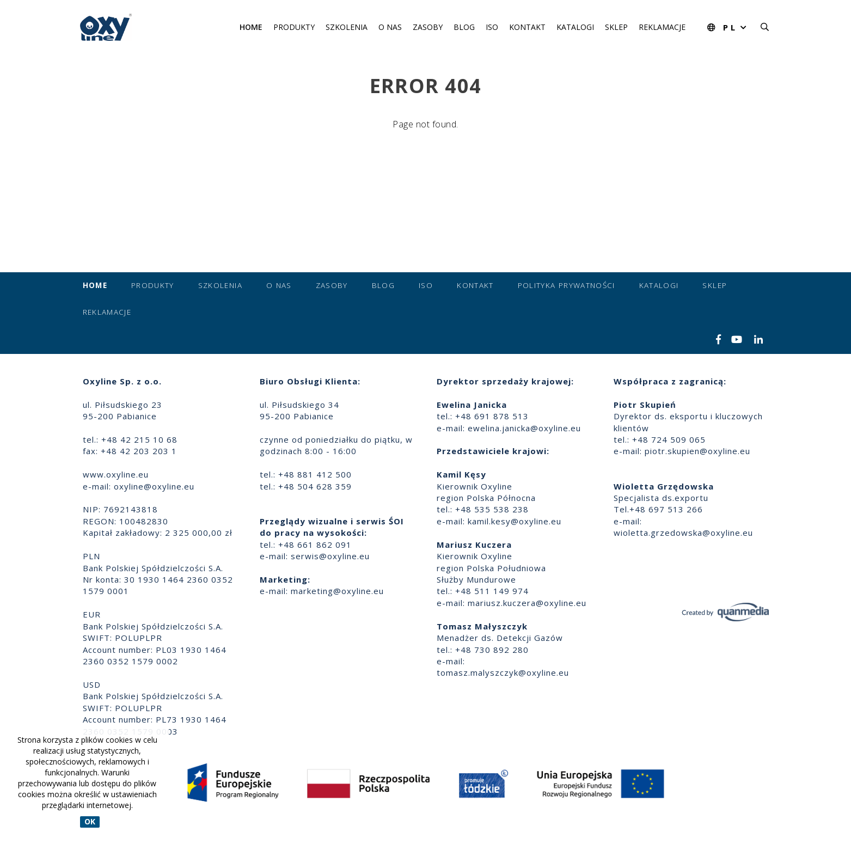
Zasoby (428, 27)
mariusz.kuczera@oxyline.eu (527, 602)
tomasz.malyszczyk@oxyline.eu (503, 672)
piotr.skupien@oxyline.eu (697, 450)
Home (251, 27)
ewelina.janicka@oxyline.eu (524, 428)
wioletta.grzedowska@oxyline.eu (683, 532)
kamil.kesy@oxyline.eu (514, 521)
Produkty (294, 27)
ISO (492, 27)
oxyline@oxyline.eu (154, 486)
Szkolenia (347, 27)
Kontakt (527, 27)
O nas (390, 27)
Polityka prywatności (566, 285)
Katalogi (575, 27)
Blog (464, 27)
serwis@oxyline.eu (330, 556)
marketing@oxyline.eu (337, 590)
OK (89, 822)
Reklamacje (662, 27)
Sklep (616, 27)
